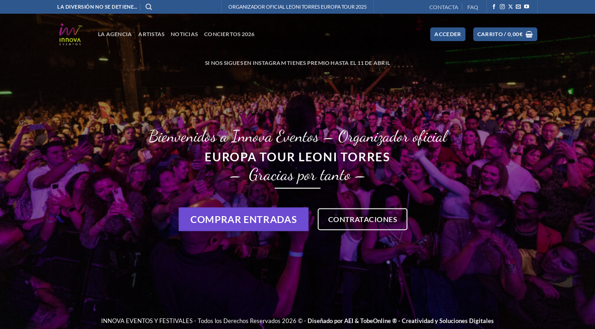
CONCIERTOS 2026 (229, 34)
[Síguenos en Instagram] (502, 7)
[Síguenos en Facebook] (494, 7)
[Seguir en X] (510, 7)
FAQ (472, 7)
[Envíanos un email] (518, 7)
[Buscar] (149, 7)
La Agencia (115, 34)
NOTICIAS (184, 34)
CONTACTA (443, 7)
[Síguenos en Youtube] (526, 7)
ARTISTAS (151, 34)
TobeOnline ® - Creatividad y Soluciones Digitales (427, 320)
